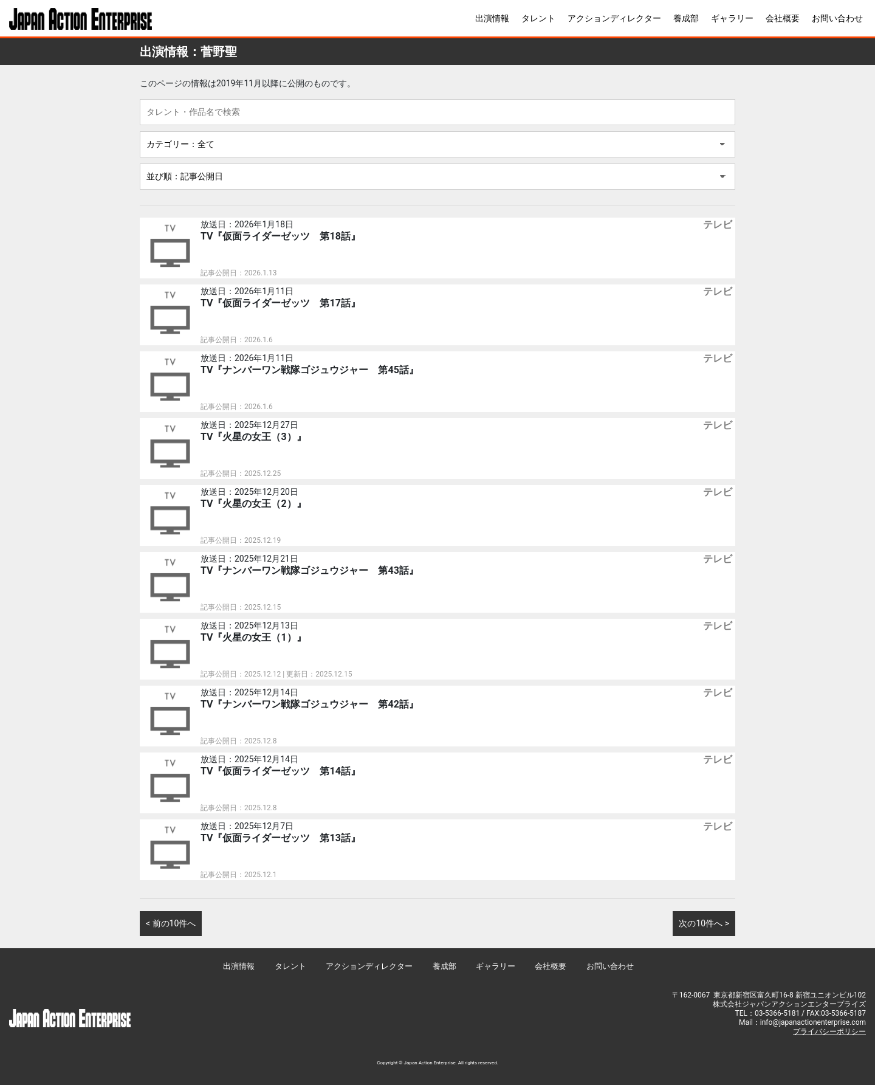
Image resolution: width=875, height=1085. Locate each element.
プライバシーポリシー (829, 1031)
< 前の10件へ (171, 923)
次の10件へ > (704, 923)
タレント (538, 18)
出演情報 (492, 18)
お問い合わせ (837, 18)
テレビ (717, 224)
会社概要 (783, 18)
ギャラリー (732, 18)
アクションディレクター (614, 18)
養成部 (686, 18)
